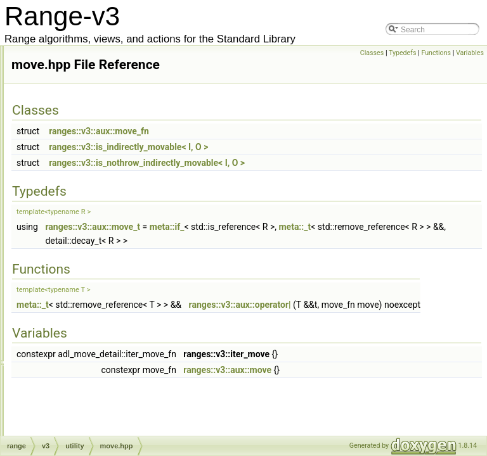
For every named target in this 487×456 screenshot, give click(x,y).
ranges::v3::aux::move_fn (270, 149)
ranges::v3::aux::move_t (263, 244)
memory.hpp (93, 233)
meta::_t (232, 258)
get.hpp (85, 150)
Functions (436, 53)
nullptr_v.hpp (93, 261)
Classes (372, 53)
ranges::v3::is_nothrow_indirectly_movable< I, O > (318, 180)
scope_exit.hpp (98, 303)
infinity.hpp (90, 164)
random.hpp (92, 289)
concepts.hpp (94, 80)
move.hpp (89, 247)
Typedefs (403, 53)
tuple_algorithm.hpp (105, 373)
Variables (470, 53)
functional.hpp (96, 136)
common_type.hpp (103, 52)
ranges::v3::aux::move (398, 401)
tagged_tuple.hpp (101, 359)
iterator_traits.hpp (101, 219)
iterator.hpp (91, 191)
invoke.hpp (90, 178)
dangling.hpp (94, 122)
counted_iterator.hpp (106, 108)
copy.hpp (87, 94)
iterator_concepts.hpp (108, 205)
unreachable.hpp (100, 387)
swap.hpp (88, 331)
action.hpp (79, 428)
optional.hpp (93, 275)
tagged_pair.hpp (99, 345)
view (69, 414)
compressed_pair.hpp (108, 66)
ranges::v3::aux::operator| (411, 322)
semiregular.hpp (99, 317)
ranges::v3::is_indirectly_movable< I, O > (299, 165)
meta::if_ (338, 244)
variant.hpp (91, 400)
